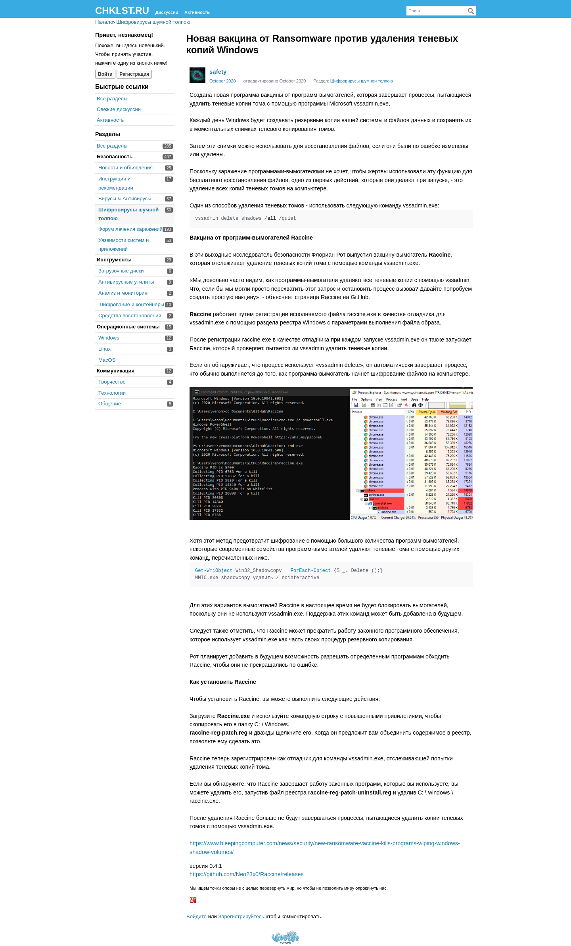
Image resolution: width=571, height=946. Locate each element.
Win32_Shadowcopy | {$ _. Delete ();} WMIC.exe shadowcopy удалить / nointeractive (289, 574)
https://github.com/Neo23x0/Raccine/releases (247, 874)
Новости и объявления (125, 168)
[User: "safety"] (197, 75)
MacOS (106, 360)
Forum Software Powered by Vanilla (285, 937)
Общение (109, 404)
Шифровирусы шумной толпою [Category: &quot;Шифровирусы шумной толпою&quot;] (361, 81)
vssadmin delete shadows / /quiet (245, 218)
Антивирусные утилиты (126, 282)
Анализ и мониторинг (123, 293)
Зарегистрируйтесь (241, 916)
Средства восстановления (129, 316)
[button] (194, 900)
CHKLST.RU (122, 10)
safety (217, 71)
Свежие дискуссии (119, 109)
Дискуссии (166, 12)
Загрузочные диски (121, 271)
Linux (104, 349)
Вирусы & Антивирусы (124, 198)
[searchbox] (441, 10)
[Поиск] (471, 11)
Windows (108, 338)
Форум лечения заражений (130, 229)
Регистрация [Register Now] (134, 74)
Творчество (112, 382)
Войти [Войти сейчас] (105, 74)
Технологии (112, 393)
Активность (197, 12)
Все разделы (112, 99)
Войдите (196, 916)
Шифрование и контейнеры (131, 304)
